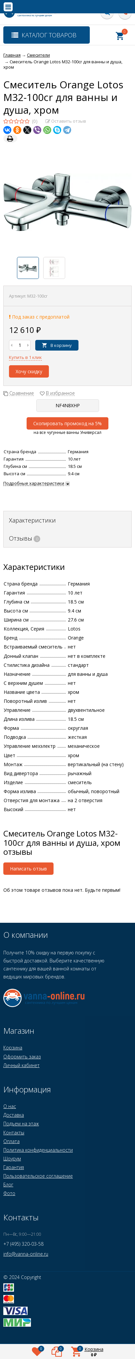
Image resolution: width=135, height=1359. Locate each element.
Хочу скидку (29, 371)
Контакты (13, 1132)
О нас (9, 1106)
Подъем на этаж (21, 1123)
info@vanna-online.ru (25, 1254)
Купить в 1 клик (25, 357)
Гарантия (13, 1167)
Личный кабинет (21, 1065)
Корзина (12, 1047)
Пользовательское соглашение (38, 1176)
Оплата (11, 1141)
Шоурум (12, 1158)
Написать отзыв (28, 868)
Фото (9, 1193)
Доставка (13, 1115)
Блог (8, 1184)
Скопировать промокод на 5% (67, 423)
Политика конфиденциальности (38, 1150)
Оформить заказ (22, 1056)
